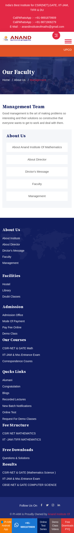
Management (37, 196)
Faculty (37, 184)
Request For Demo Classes (19, 418)
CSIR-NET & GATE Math (17, 348)
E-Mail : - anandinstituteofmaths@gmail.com (37, 26)
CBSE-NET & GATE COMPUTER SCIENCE (29, 484)
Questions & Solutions (16, 458)
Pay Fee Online (12, 327)
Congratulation (11, 386)
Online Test (9, 412)
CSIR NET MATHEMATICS (19, 433)
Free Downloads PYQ (67, 526)
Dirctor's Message (37, 171)
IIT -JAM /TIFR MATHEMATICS (21, 439)
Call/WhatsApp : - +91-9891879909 (34, 17)
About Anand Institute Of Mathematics (37, 147)
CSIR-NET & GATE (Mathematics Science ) (29, 472)
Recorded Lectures (14, 399)
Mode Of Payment (13, 321)
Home (6, 80)
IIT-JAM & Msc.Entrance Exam (21, 354)
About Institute (11, 238)
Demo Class (9, 333)
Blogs (5, 393)
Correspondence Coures (17, 361)
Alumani (7, 380)
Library (6, 290)
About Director (37, 159)
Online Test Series (43, 526)
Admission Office (12, 315)
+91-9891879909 (24, 524)
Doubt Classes (11, 296)
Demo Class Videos (55, 526)
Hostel (6, 284)
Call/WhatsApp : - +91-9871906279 (34, 22)
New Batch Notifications (17, 406)
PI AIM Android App (6, 526)
